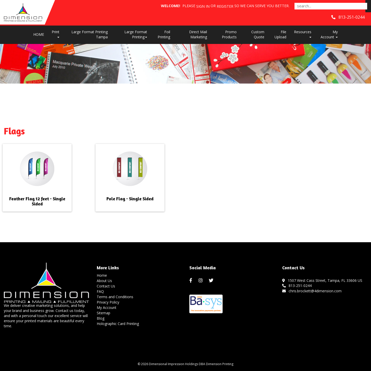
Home (102, 275)
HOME (38, 34)
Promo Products (229, 34)
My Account (106, 307)
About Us (104, 280)
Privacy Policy (108, 302)
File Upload (280, 34)
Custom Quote (257, 34)
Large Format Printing (135, 34)
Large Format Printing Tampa (89, 34)
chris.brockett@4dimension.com (312, 290)
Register (225, 6)
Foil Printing (164, 34)
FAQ (100, 291)
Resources (302, 33)
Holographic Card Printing (118, 323)
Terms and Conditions (115, 296)
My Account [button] (329, 34)
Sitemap (103, 312)
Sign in (203, 6)
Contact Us (106, 286)
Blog (100, 318)
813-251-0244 (297, 285)
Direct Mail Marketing (198, 34)
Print (55, 33)
